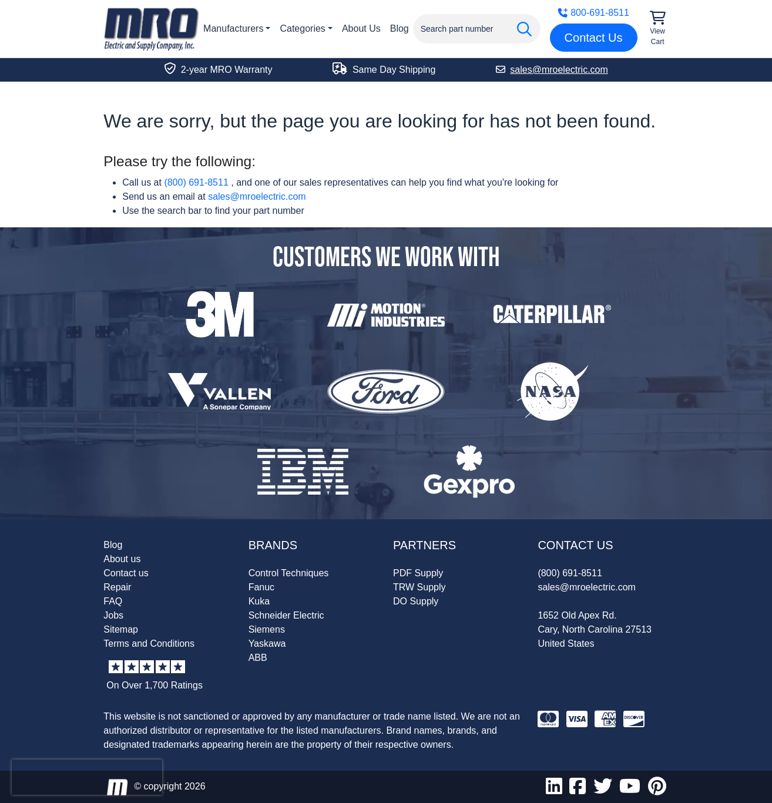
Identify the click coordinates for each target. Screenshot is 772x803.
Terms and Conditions (148, 644)
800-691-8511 (593, 13)
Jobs (113, 615)
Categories (302, 28)
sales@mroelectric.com (257, 196)
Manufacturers (233, 28)
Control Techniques (289, 573)
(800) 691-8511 (196, 182)
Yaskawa (267, 644)
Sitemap (120, 629)
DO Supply (415, 601)
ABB (258, 658)
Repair (117, 587)
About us (121, 559)
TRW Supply (419, 587)
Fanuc (261, 587)
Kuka (259, 601)
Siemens (267, 629)
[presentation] (87, 777)
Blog (399, 28)
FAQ (112, 601)
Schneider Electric (286, 615)
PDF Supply (418, 573)
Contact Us (594, 37)
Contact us (125, 573)
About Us (361, 28)
